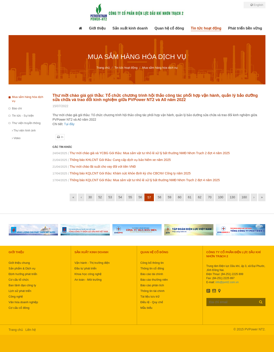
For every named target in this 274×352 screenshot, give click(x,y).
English (256, 5)
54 (120, 197)
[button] (97, 28)
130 (232, 197)
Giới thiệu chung (19, 262)
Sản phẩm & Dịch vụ (22, 268)
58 (159, 197)
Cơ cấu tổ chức (19, 279)
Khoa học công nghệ (87, 274)
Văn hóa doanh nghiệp (23, 302)
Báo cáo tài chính (151, 274)
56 (140, 197)
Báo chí (17, 108)
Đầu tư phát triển (85, 268)
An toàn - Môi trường (87, 279)
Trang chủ (16, 330)
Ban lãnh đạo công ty (22, 285)
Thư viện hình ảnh (24, 130)
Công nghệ (16, 296)
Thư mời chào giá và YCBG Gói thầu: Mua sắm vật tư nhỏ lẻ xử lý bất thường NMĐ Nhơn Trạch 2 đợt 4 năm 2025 (141, 153)
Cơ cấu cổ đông (19, 307)
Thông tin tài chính (152, 291)
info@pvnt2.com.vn (227, 282)
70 (210, 197)
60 (179, 197)
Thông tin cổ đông (152, 268)
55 (130, 197)
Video (16, 138)
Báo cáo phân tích (152, 285)
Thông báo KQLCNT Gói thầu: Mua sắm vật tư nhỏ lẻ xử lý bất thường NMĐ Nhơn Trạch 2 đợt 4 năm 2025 (136, 180)
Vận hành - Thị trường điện (92, 262)
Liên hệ (30, 330)
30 (90, 197)
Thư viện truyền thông (26, 123)
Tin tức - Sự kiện (23, 115)
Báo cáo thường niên (154, 279)
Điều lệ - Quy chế (151, 302)
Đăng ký (261, 302)
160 (244, 197)
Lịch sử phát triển (20, 291)
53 (110, 197)
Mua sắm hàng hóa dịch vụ (27, 99)
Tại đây (69, 124)
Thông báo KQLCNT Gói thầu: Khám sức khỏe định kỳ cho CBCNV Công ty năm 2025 (122, 173)
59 (169, 197)
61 (190, 197)
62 (199, 197)
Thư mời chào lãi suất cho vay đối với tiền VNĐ (94, 166)
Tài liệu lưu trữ (150, 296)
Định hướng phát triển (23, 274)
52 (100, 197)
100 (220, 197)
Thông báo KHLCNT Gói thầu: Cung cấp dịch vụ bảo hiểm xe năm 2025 (112, 160)
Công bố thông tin (152, 262)
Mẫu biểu (146, 307)
